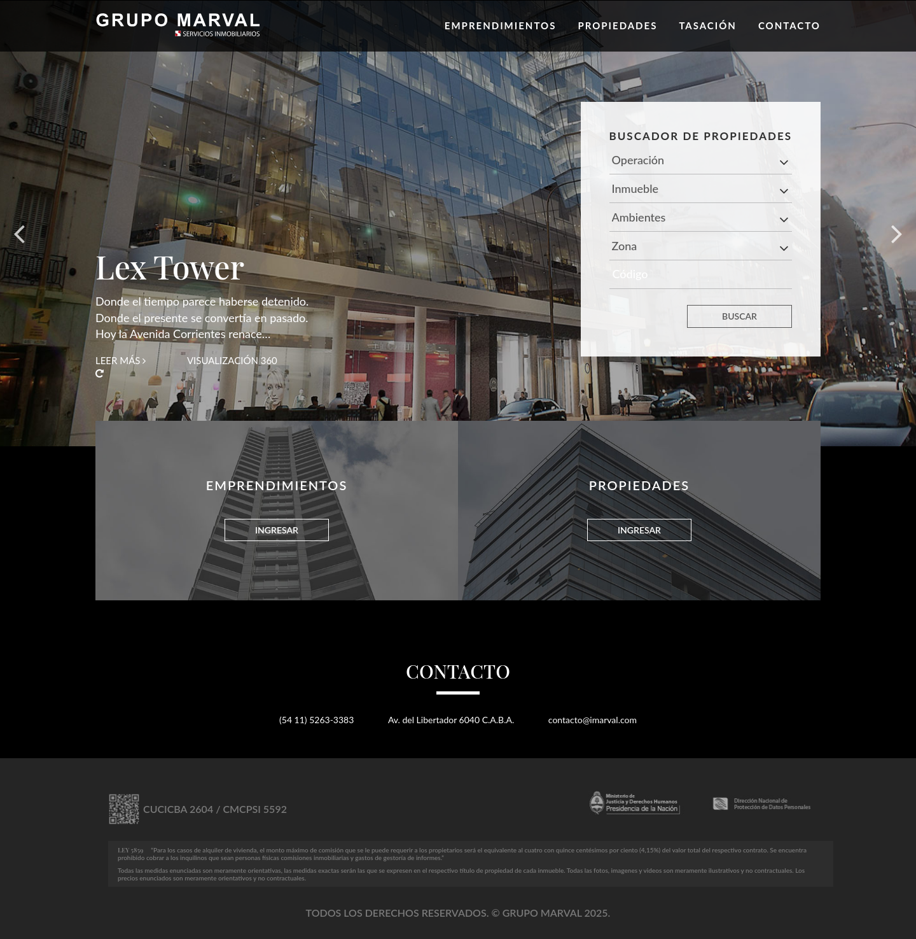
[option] (458, 223)
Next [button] (897, 223)
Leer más (120, 360)
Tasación (708, 25)
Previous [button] (19, 223)
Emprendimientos (501, 25)
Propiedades (617, 25)
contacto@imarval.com (592, 719)
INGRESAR (276, 530)
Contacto (789, 25)
